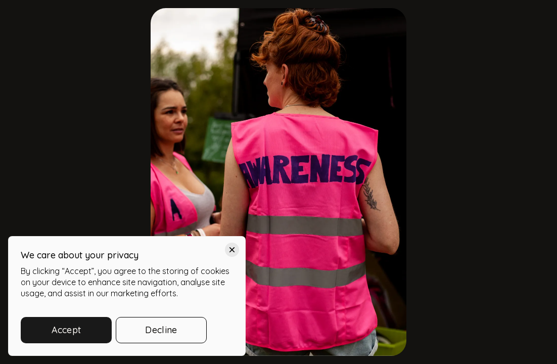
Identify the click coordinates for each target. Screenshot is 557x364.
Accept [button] (66, 330)
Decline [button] (161, 330)
